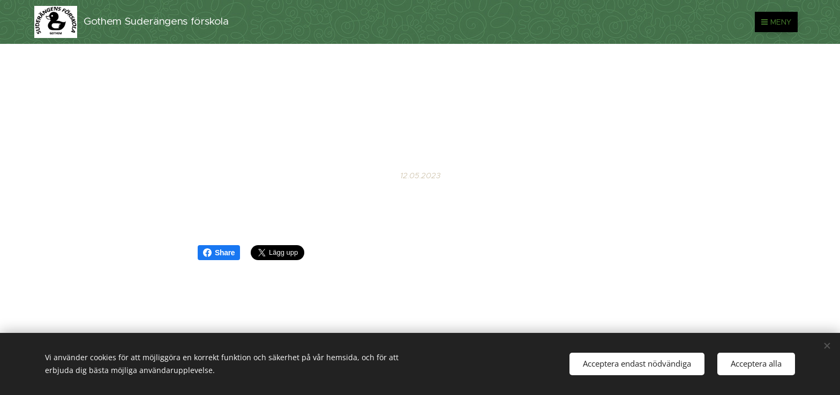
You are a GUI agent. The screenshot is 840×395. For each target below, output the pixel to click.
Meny (776, 22)
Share (219, 252)
